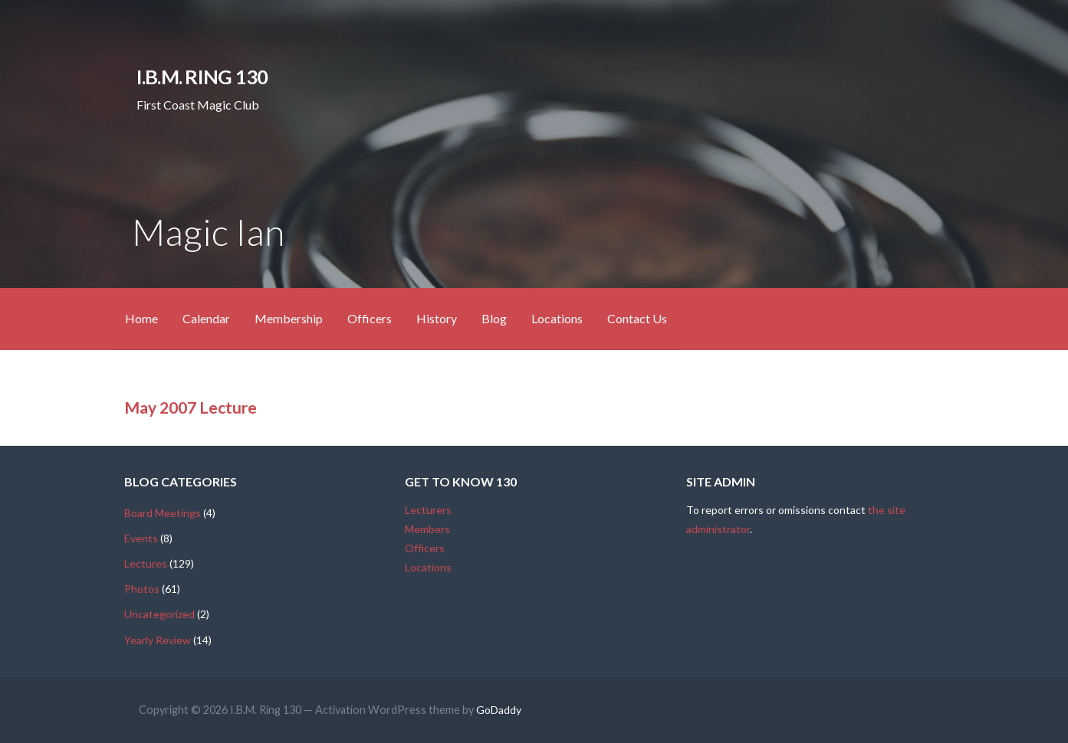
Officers (369, 318)
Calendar (206, 318)
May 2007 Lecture (190, 407)
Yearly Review (157, 639)
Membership (289, 318)
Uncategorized (159, 613)
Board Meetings (162, 512)
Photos (141, 588)
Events (141, 538)
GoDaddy (498, 709)
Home (141, 318)
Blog (494, 318)
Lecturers (428, 509)
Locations (557, 318)
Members (427, 528)
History (436, 318)
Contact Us (637, 318)
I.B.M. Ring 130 (202, 76)
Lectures (145, 563)
